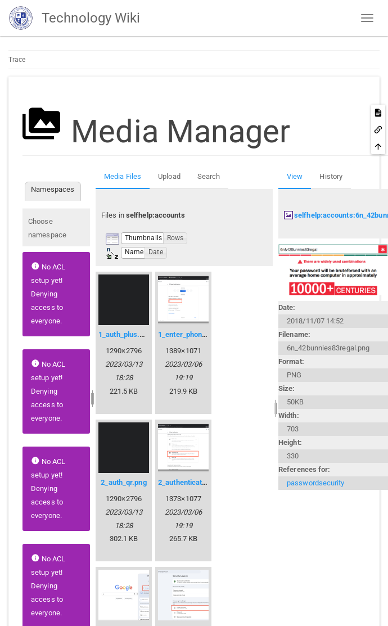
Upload (169, 176)
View (295, 176)
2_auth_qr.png (123, 482)
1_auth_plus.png (125, 334)
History (330, 176)
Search (208, 176)
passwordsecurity (316, 483)
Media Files (122, 176)
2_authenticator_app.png (198, 482)
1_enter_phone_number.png (203, 334)
